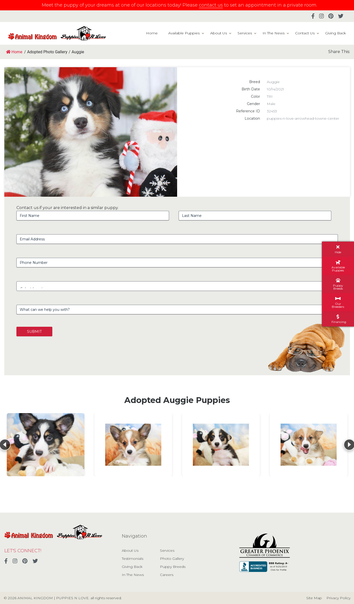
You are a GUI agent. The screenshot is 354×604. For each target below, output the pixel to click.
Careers (166, 574)
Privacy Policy (338, 598)
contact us (211, 5)
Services (245, 33)
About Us (218, 33)
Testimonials (132, 558)
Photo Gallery (172, 558)
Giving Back (335, 33)
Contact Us (305, 33)
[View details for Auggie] (45, 444)
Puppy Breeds (172, 566)
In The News (274, 33)
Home (152, 33)
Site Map (314, 598)
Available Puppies (184, 33)
